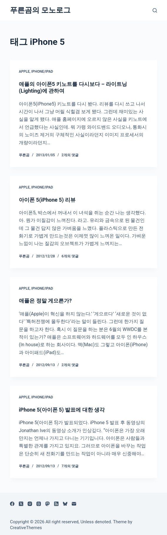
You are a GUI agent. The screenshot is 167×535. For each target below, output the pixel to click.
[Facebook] (12, 504)
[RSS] (56, 504)
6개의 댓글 (70, 256)
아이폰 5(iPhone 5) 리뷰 (47, 200)
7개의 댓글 (70, 466)
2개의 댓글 (70, 155)
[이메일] (74, 504)
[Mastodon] (47, 504)
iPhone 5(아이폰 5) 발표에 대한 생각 (62, 410)
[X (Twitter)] (21, 504)
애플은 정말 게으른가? (45, 301)
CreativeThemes (26, 527)
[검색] (155, 10)
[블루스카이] (65, 504)
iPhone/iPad (42, 71)
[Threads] (38, 504)
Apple (24, 71)
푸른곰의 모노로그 (40, 10)
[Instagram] (30, 504)
